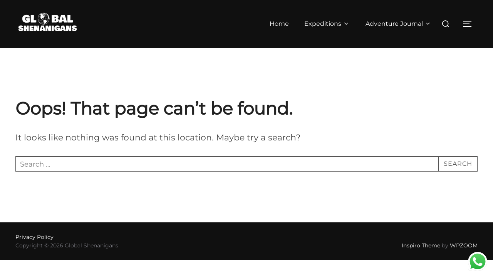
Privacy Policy (34, 248)
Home (278, 23)
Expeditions (327, 23)
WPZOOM (464, 257)
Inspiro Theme (421, 257)
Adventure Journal (398, 23)
